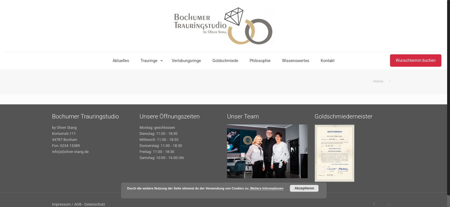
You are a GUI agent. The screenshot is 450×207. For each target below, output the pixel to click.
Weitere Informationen (266, 188)
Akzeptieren (304, 188)
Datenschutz (94, 204)
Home (378, 81)
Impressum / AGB (67, 204)
